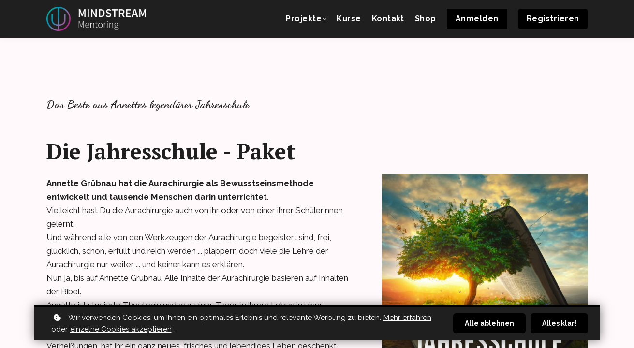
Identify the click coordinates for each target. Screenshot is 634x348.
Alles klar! (559, 323)
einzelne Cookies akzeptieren (121, 329)
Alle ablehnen (489, 323)
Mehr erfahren (407, 317)
